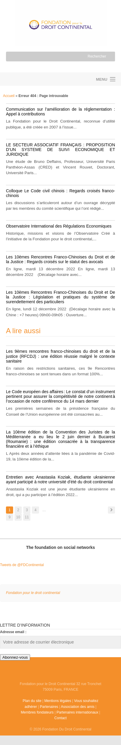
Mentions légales (57, 701)
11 (27, 517)
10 (18, 517)
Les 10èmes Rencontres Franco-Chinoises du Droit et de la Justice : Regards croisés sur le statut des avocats (60, 259)
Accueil (9, 96)
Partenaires (49, 707)
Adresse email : (13, 632)
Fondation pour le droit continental (30, 79)
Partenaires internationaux (77, 712)
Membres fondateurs (37, 712)
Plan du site (32, 701)
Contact (60, 718)
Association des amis (77, 707)
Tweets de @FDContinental (22, 565)
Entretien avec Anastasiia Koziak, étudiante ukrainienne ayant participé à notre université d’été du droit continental (60, 479)
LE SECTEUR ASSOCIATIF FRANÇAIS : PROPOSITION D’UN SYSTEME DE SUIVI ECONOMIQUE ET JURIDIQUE (60, 149)
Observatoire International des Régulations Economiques (58, 226)
